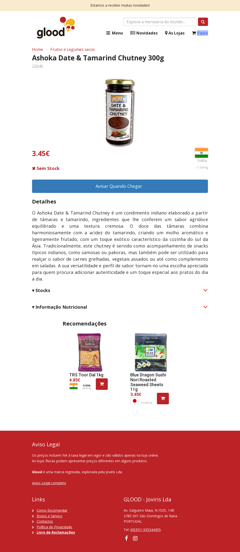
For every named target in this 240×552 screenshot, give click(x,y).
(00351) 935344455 (145, 529)
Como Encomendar (52, 510)
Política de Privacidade (54, 527)
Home (37, 49)
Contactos (45, 521)
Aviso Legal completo (49, 483)
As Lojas (175, 33)
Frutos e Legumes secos (72, 49)
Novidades (144, 33)
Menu (114, 33)
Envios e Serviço (49, 516)
